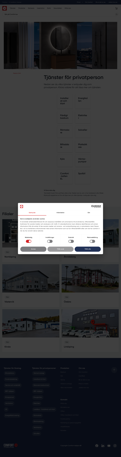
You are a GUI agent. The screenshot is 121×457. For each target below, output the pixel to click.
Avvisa (33, 249)
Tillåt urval (60, 249)
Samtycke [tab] (32, 212)
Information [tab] (60, 212)
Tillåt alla (88, 249)
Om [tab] (89, 212)
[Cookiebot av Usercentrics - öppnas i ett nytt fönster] (92, 206)
